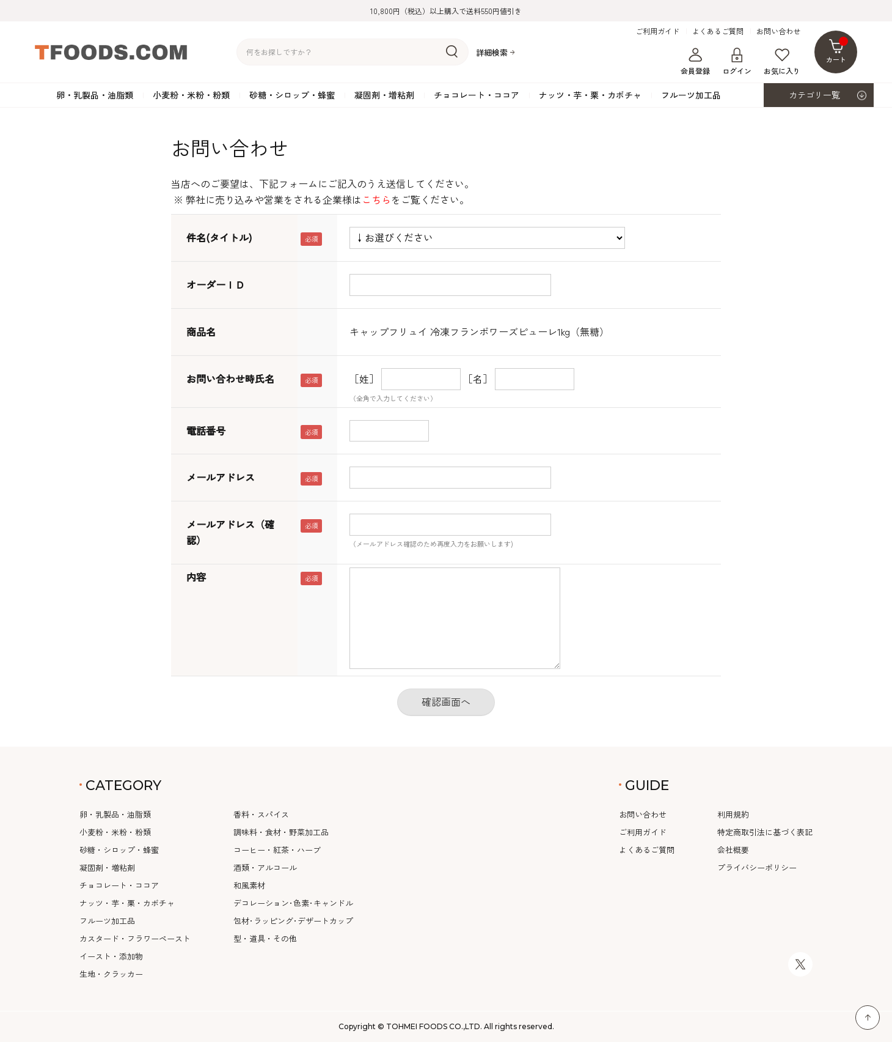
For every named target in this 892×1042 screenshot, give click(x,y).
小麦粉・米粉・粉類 (191, 95)
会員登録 (695, 62)
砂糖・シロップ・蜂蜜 (292, 95)
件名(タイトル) (219, 237)
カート (837, 50)
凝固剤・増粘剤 (384, 95)
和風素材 (249, 885)
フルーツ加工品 (691, 95)
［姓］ (364, 378)
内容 (196, 576)
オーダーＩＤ (215, 284)
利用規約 (733, 814)
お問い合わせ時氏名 (230, 378)
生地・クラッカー (111, 974)
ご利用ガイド (657, 31)
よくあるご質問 (718, 31)
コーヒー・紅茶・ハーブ (277, 849)
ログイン (736, 62)
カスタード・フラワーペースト (135, 938)
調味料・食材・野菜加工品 (281, 832)
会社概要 (733, 849)
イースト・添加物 (111, 956)
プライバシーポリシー (757, 867)
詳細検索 (492, 52)
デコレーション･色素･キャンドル (293, 903)
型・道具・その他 (265, 938)
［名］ (477, 378)
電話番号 (205, 430)
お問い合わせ (778, 31)
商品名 (201, 331)
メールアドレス (220, 477)
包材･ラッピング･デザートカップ (293, 920)
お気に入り (782, 62)
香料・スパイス (261, 814)
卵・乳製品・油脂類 (94, 95)
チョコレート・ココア (476, 95)
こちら (376, 199)
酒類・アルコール (265, 867)
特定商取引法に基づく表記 (765, 832)
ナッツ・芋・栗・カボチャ (590, 95)
